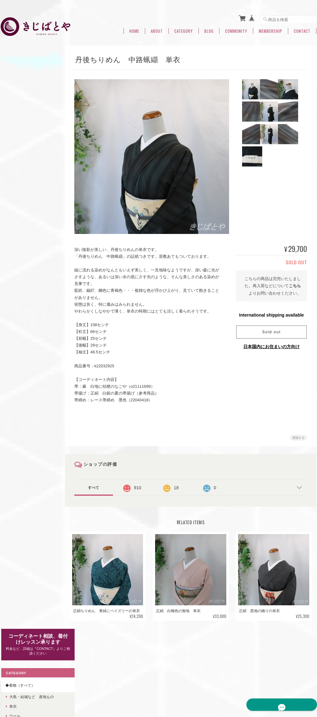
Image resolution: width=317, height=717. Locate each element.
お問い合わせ (16, 614)
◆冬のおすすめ (18, 240)
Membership (270, 29)
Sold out (271, 329)
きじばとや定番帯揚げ (27, 347)
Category (183, 29)
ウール (14, 136)
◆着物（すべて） (19, 105)
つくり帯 (12, 519)
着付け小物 (14, 490)
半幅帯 (14, 227)
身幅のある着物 (22, 174)
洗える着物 (14, 461)
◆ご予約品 (14, 427)
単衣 (12, 126)
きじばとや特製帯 (23, 294)
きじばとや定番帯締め (27, 318)
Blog (209, 29)
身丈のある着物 (22, 155)
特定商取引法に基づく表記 (27, 600)
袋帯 (12, 218)
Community (236, 29)
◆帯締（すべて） (19, 307)
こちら (295, 283)
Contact (302, 29)
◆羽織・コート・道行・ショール (31, 444)
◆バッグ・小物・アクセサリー (31, 369)
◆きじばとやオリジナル (25, 268)
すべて (97, 485)
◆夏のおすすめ (18, 553)
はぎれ (14, 357)
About (157, 29)
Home (134, 29)
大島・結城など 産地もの (31, 116)
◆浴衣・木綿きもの (21, 475)
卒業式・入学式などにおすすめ (31, 254)
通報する (298, 435)
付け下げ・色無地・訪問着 (31, 146)
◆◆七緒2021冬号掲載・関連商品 (29, 536)
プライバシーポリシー (224, 685)
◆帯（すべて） (18, 197)
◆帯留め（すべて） (21, 384)
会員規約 (309, 685)
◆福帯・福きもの (19, 398)
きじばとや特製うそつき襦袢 (31, 282)
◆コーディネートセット (25, 412)
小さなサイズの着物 (25, 184)
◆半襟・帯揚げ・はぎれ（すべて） (31, 333)
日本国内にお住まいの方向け (271, 344)
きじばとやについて (181, 685)
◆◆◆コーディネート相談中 (29, 504)
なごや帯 (16, 208)
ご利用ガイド (16, 586)
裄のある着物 (20, 165)
